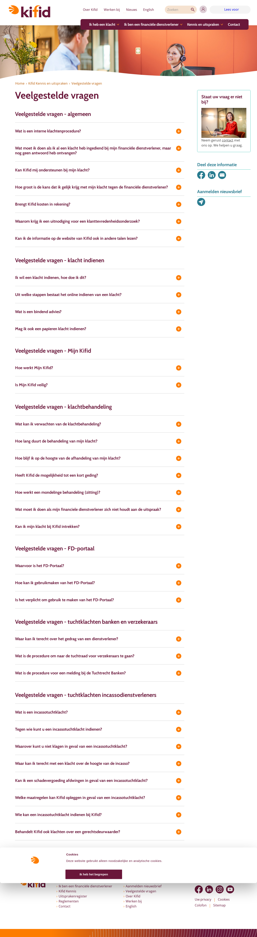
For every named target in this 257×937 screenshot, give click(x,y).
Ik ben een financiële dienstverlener (147, 25)
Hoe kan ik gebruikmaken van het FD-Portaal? (55, 582)
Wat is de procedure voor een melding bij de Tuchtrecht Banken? (70, 673)
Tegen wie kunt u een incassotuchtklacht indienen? (58, 729)
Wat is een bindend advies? (38, 311)
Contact (230, 25)
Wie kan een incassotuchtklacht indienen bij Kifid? (58, 814)
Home (19, 83)
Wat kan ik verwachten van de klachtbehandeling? (58, 424)
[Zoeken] (178, 10)
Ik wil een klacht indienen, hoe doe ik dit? (50, 277)
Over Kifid (82, 10)
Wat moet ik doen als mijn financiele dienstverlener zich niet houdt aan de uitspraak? (88, 509)
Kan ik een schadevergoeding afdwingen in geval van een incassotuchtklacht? (81, 780)
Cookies (224, 899)
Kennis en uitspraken (199, 25)
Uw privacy (203, 899)
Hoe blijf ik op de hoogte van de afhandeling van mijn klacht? (67, 458)
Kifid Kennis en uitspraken (47, 83)
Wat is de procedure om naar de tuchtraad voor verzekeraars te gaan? (74, 655)
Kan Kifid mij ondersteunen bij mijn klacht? (52, 170)
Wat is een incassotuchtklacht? (41, 712)
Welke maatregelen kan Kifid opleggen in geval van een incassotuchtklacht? (80, 797)
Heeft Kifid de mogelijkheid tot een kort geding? (56, 475)
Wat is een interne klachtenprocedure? (48, 131)
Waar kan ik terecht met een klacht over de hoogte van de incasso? (72, 763)
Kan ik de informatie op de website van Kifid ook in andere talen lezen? (76, 238)
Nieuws (125, 10)
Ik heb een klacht (99, 25)
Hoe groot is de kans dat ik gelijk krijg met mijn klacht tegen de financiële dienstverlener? (91, 187)
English (143, 10)
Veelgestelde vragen (141, 891)
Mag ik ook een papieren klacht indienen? (50, 328)
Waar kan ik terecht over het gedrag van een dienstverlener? (66, 638)
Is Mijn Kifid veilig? (31, 384)
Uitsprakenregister (73, 896)
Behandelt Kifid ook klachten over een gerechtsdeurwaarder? (67, 831)
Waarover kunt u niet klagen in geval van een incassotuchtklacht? (71, 746)
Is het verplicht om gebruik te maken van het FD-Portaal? (64, 599)
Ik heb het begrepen (94, 928)
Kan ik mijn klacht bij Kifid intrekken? (47, 526)
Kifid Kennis (67, 891)
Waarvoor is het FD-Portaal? (39, 565)
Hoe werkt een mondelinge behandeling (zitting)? (57, 492)
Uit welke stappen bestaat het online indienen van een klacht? (68, 294)
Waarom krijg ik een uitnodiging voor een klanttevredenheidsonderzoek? (77, 221)
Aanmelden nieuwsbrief (143, 886)
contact (227, 140)
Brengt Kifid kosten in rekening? (42, 204)
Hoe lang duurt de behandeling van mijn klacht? (56, 441)
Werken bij (105, 10)
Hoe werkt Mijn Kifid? (34, 367)
